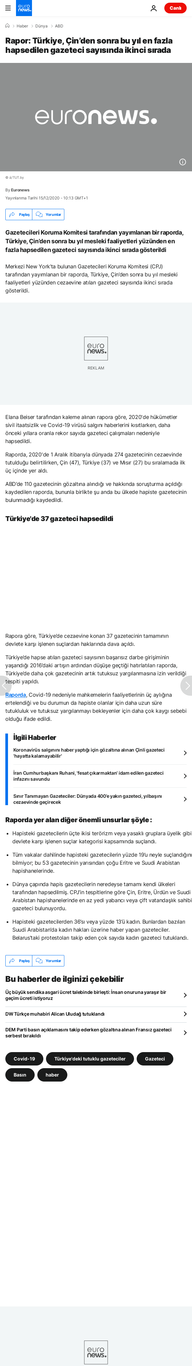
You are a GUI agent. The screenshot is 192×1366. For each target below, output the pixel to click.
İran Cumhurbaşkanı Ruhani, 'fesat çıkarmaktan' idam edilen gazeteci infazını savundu (88, 776)
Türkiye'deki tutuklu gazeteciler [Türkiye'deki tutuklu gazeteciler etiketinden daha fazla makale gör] (90, 1058)
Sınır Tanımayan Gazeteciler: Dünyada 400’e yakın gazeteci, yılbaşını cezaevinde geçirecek (87, 799)
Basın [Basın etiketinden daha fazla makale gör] (20, 1075)
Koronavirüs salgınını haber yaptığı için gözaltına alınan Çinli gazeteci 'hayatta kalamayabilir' (89, 753)
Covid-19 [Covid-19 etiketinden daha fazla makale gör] (24, 1058)
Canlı (175, 8)
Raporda (15, 694)
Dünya (41, 26)
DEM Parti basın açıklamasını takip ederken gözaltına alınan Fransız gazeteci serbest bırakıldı (88, 1032)
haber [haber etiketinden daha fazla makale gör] (52, 1075)
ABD (59, 26)
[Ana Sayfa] (7, 25)
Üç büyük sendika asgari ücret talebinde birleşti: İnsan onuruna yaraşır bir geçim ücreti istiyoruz (85, 995)
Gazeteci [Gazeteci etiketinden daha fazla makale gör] (155, 1058)
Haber (22, 26)
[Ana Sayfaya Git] (24, 8)
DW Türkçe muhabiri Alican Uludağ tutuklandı (55, 1014)
